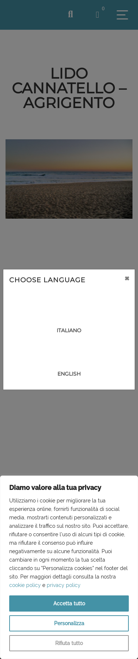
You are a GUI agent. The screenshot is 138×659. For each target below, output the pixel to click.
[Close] (126, 278)
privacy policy (64, 585)
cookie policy (25, 585)
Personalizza (69, 623)
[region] (69, 567)
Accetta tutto (69, 603)
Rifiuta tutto (69, 643)
